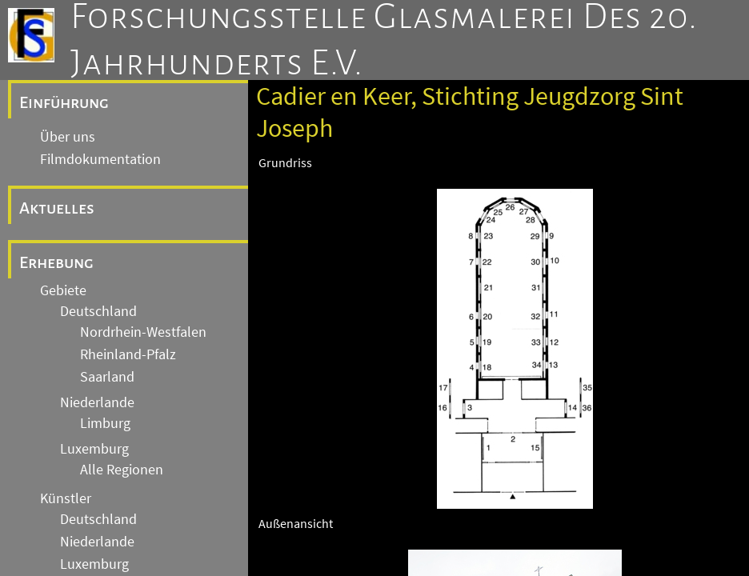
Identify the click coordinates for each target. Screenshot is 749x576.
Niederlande (97, 402)
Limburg (105, 423)
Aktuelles (56, 208)
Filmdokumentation (100, 159)
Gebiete (63, 290)
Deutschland (98, 311)
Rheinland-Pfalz (128, 354)
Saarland (107, 377)
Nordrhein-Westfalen (143, 332)
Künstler (65, 498)
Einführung (64, 102)
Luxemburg (94, 449)
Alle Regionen (121, 469)
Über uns (67, 137)
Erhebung (56, 262)
